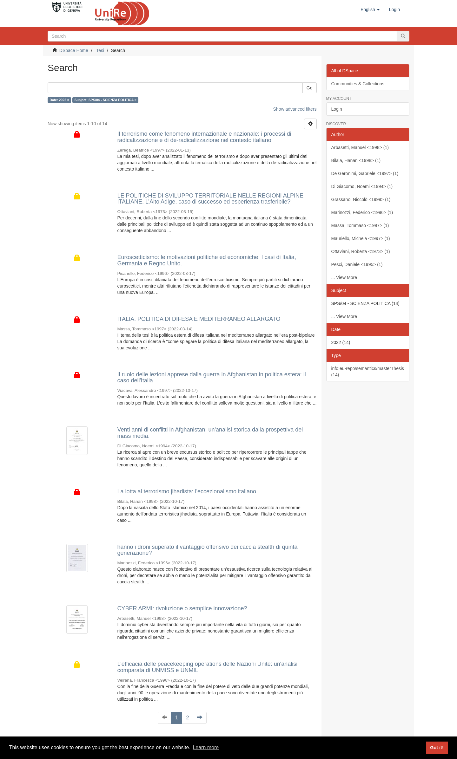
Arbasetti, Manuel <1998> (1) (360, 147)
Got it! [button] (436, 747)
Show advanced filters (295, 109)
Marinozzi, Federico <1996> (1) (362, 212)
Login (336, 109)
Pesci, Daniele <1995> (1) (357, 264)
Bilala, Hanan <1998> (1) (356, 160)
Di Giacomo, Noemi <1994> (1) (362, 186)
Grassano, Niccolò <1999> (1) (361, 199)
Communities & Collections (357, 83)
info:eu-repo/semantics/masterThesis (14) (367, 371)
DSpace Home (73, 50)
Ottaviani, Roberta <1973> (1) (360, 251)
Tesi (100, 50)
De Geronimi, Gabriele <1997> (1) (365, 173)
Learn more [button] (206, 747)
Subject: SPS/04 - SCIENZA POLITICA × (105, 100)
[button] (370, 9)
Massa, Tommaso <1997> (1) (360, 225)
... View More (344, 277)
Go (310, 87)
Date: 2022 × (59, 100)
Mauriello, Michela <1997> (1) (360, 238)
